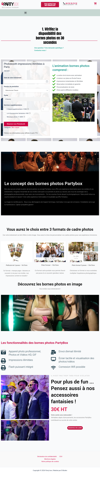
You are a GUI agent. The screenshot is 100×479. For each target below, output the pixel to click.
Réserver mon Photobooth (16, 124)
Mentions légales (50, 459)
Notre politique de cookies (50, 461)
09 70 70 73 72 (71, 3)
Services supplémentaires (13, 105)
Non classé (16, 127)
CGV (60, 456)
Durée (6, 95)
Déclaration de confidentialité (47, 456)
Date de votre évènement (12, 78)
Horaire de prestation (11, 86)
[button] (25, 12)
